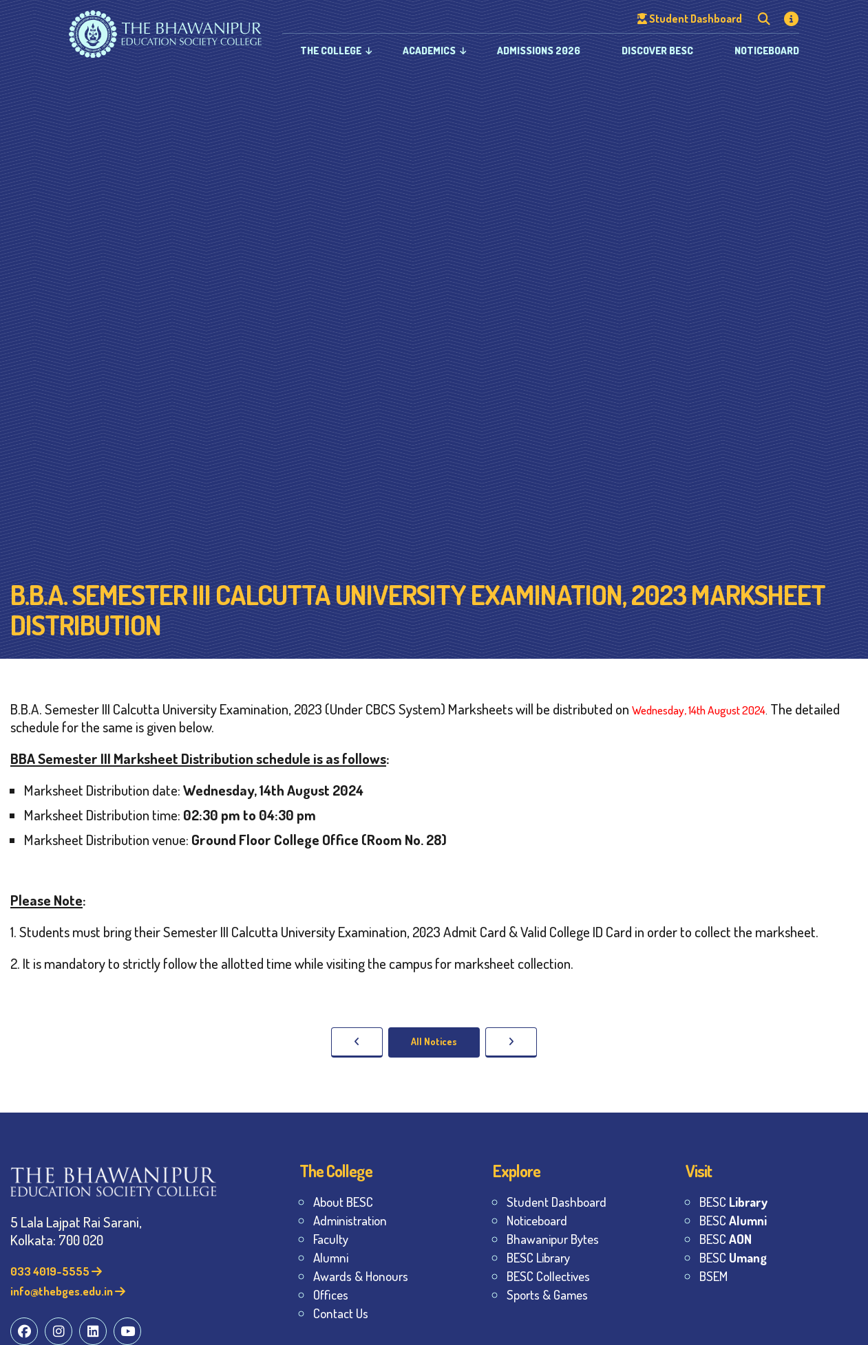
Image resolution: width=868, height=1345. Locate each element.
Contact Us (340, 1313)
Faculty (330, 1239)
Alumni (330, 1257)
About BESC (343, 1202)
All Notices (434, 1041)
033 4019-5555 (56, 1271)
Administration (350, 1220)
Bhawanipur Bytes (553, 1239)
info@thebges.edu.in (67, 1291)
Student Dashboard (556, 1202)
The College (330, 50)
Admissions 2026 (538, 50)
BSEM (713, 1276)
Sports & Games (547, 1294)
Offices (330, 1294)
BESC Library (538, 1257)
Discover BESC (657, 50)
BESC (733, 1202)
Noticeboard (766, 50)
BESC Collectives (548, 1276)
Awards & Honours (360, 1276)
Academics (429, 50)
